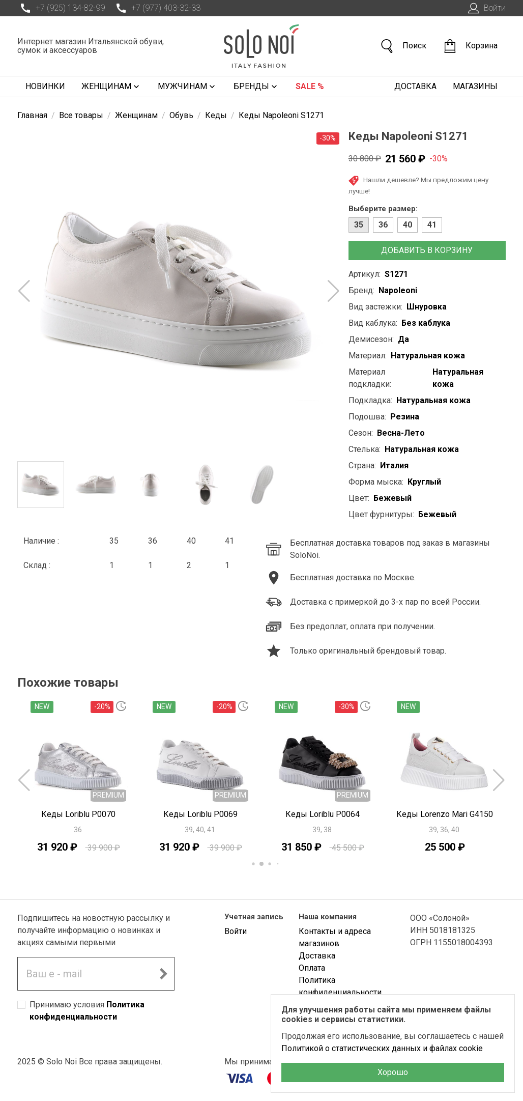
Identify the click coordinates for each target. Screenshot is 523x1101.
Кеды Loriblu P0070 (78, 814)
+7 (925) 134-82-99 (61, 8)
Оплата (312, 968)
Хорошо (392, 1072)
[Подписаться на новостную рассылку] (163, 974)
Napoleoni (398, 290)
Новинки (45, 86)
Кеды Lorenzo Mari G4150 (444, 814)
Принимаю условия (87, 1011)
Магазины (475, 86)
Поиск (403, 46)
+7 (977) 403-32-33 (156, 8)
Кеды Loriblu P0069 (200, 814)
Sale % (310, 86)
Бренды (256, 86)
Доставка (415, 86)
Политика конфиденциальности (340, 986)
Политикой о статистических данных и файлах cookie (382, 1048)
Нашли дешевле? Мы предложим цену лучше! (418, 185)
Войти (486, 8)
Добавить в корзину (427, 250)
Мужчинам (187, 86)
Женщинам (111, 86)
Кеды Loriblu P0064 (322, 814)
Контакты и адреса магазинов (335, 937)
